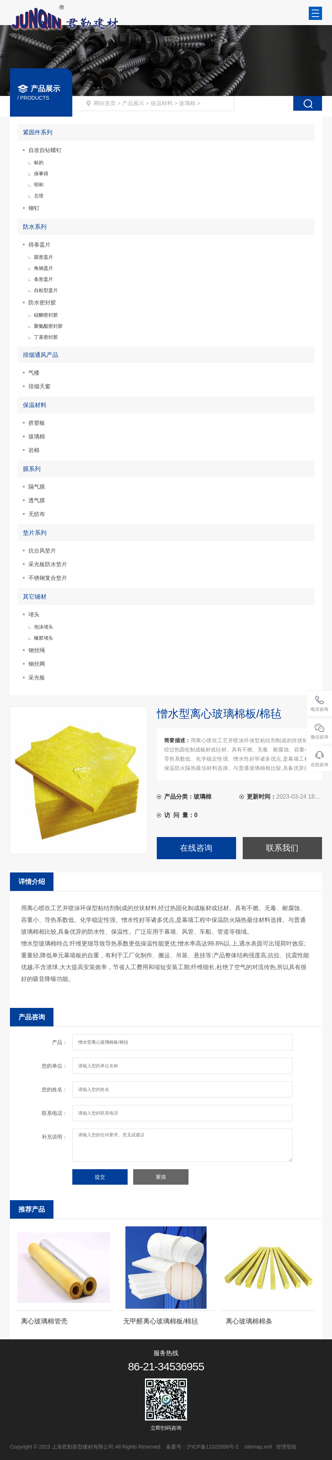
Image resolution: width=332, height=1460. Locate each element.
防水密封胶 (42, 302)
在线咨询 (196, 848)
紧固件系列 (37, 132)
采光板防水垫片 (47, 564)
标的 (39, 162)
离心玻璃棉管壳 (44, 1321)
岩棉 (33, 450)
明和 (39, 184)
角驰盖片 (43, 268)
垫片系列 (34, 533)
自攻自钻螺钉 (45, 150)
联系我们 (282, 848)
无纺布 (36, 514)
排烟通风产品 (40, 355)
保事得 (41, 173)
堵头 (33, 614)
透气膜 (36, 500)
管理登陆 (286, 1447)
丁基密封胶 (46, 337)
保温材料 (162, 103)
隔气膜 (36, 486)
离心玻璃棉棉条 (249, 1321)
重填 (161, 1177)
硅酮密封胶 (46, 315)
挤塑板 (36, 423)
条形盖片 (43, 279)
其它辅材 (34, 596)
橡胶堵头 (43, 638)
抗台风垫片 (42, 550)
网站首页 (105, 103)
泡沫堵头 (43, 627)
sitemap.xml (258, 1447)
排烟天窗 (39, 386)
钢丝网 (36, 664)
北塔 (39, 196)
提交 (100, 1177)
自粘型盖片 (46, 290)
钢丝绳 (36, 650)
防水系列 (34, 227)
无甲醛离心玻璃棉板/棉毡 (160, 1321)
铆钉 (33, 208)
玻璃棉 (187, 103)
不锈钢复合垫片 (47, 578)
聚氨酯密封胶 (48, 326)
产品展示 (133, 103)
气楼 (33, 372)
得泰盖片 (39, 244)
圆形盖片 (43, 257)
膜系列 (32, 469)
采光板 (36, 677)
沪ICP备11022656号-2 (213, 1447)
